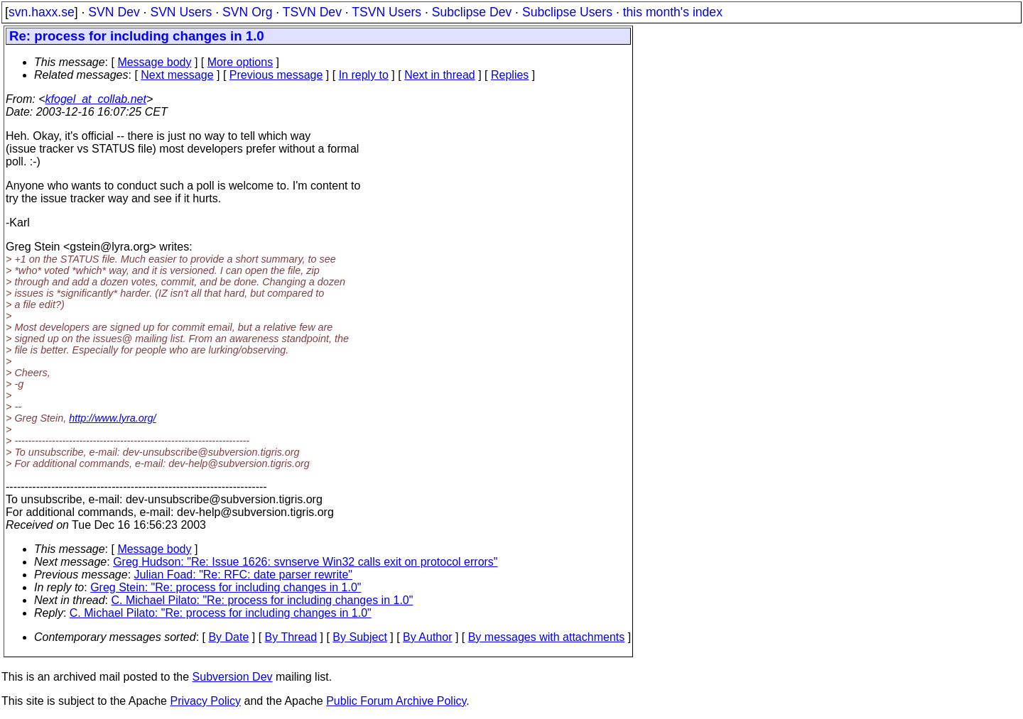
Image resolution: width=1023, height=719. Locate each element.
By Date (228, 637)
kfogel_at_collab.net (95, 99)
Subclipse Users (567, 12)
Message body (154, 62)
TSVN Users (386, 12)
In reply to (364, 75)
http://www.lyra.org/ (112, 418)
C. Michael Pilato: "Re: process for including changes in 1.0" (262, 600)
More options (240, 62)
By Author (427, 637)
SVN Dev (113, 12)
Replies (510, 75)
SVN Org (247, 12)
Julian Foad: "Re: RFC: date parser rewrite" (243, 575)
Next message (177, 75)
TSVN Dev (312, 12)
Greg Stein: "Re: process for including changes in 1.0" (225, 587)
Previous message (276, 75)
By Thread (291, 637)
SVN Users (181, 12)
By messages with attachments (546, 637)
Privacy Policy (205, 701)
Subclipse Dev (472, 12)
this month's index (672, 12)
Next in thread (439, 75)
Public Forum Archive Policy (396, 701)
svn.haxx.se (42, 12)
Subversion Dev (233, 677)
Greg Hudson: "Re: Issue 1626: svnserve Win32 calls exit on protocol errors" (305, 562)
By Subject (359, 637)
